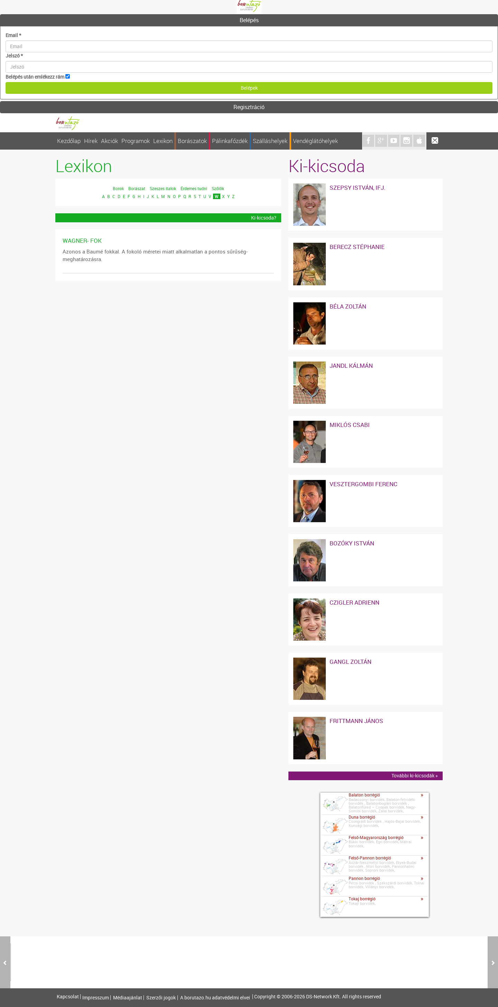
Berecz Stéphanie (357, 247)
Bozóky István (352, 543)
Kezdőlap (69, 141)
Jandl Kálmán (351, 365)
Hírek (91, 141)
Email (13, 35)
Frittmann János (356, 721)
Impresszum (95, 997)
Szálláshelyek (270, 141)
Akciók (109, 141)
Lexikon (163, 141)
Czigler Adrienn (354, 602)
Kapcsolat (68, 996)
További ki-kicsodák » (414, 775)
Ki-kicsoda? (263, 217)
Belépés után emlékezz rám (35, 76)
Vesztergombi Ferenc (363, 484)
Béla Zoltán (348, 306)
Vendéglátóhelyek (315, 141)
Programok (135, 141)
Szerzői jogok (161, 997)
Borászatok (192, 141)
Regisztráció (249, 107)
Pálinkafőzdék (230, 141)
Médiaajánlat (127, 997)
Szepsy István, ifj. (358, 187)
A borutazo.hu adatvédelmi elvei (215, 997)
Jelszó (14, 55)
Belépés (249, 20)
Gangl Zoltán (350, 662)
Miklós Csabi (350, 425)
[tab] (249, 20)
